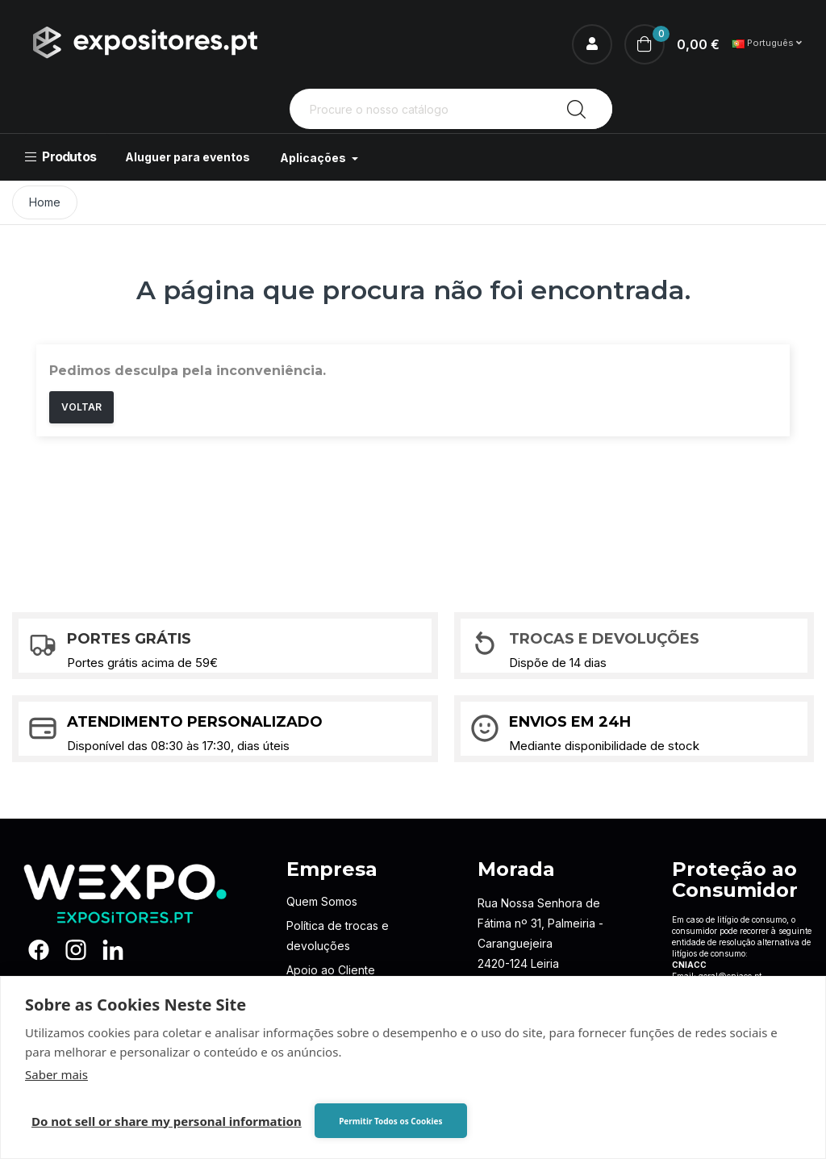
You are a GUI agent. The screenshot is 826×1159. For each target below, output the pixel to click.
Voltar (81, 407)
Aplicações (314, 158)
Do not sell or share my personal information (166, 1121)
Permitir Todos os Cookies (390, 1121)
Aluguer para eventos (187, 157)
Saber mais (56, 1074)
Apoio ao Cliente (330, 970)
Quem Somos (321, 901)
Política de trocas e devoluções (337, 936)
